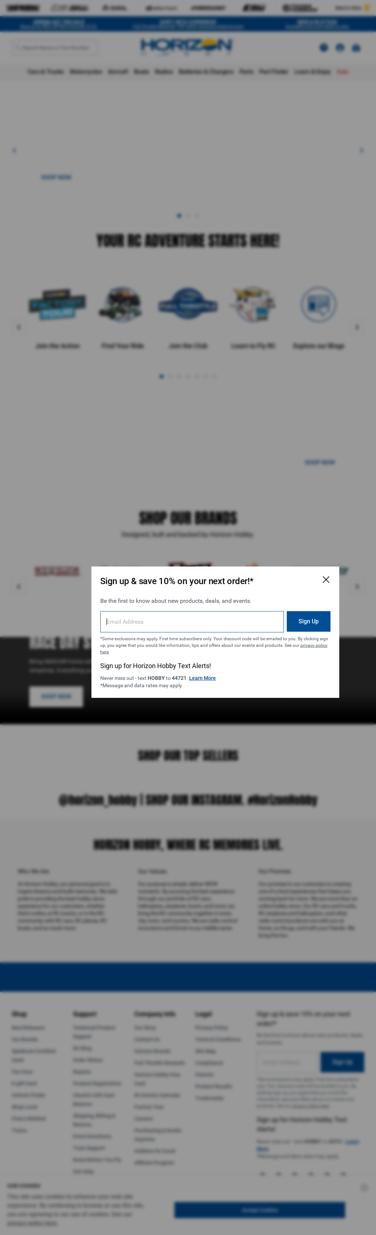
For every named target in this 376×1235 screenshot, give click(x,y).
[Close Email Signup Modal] (280, 565)
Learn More (193, 663)
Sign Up (263, 606)
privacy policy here (167, 637)
